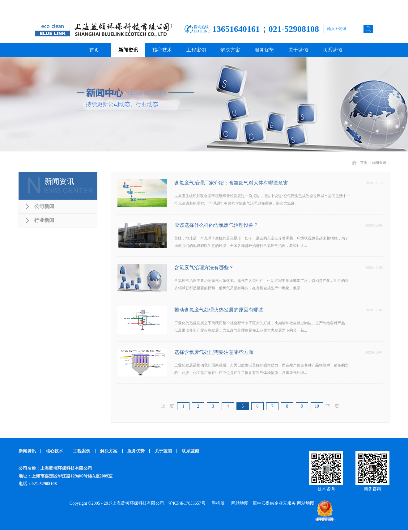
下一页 (332, 406)
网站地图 (239, 503)
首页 (94, 50)
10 (317, 406)
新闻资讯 (379, 162)
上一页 (167, 406)
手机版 (217, 503)
